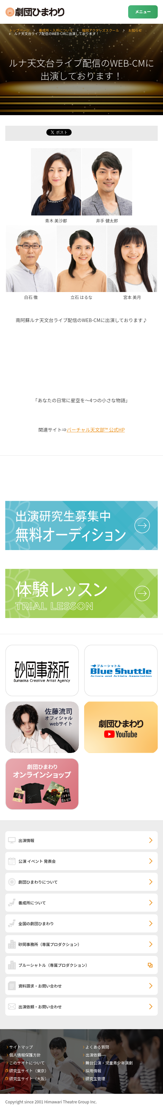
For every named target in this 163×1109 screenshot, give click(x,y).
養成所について (32, 902)
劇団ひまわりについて (38, 882)
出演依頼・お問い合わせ (40, 1006)
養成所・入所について (56, 30)
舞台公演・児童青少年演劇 (109, 1062)
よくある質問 (97, 1047)
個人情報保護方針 (25, 1055)
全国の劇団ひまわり (36, 923)
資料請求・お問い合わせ (40, 986)
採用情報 (93, 1070)
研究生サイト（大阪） (29, 1078)
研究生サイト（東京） (29, 1070)
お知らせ (135, 30)
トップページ (19, 30)
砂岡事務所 (50, 944)
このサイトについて (27, 1062)
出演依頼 (93, 1055)
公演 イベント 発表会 (37, 861)
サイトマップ (21, 1047)
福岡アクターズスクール (100, 30)
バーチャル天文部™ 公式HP (96, 429)
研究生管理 (95, 1078)
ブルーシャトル (53, 965)
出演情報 (26, 840)
